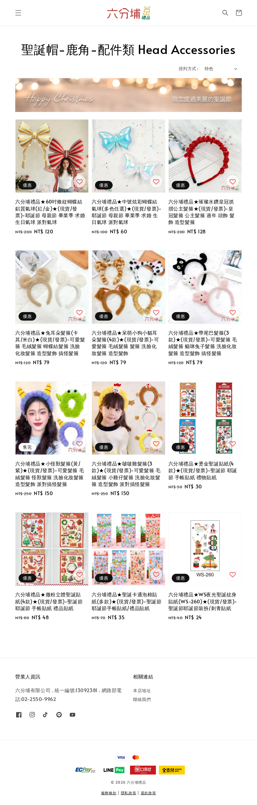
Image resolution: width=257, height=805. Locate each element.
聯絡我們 (142, 699)
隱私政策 (128, 792)
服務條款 (109, 792)
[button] (18, 13)
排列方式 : (188, 68)
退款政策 (148, 792)
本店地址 (142, 690)
